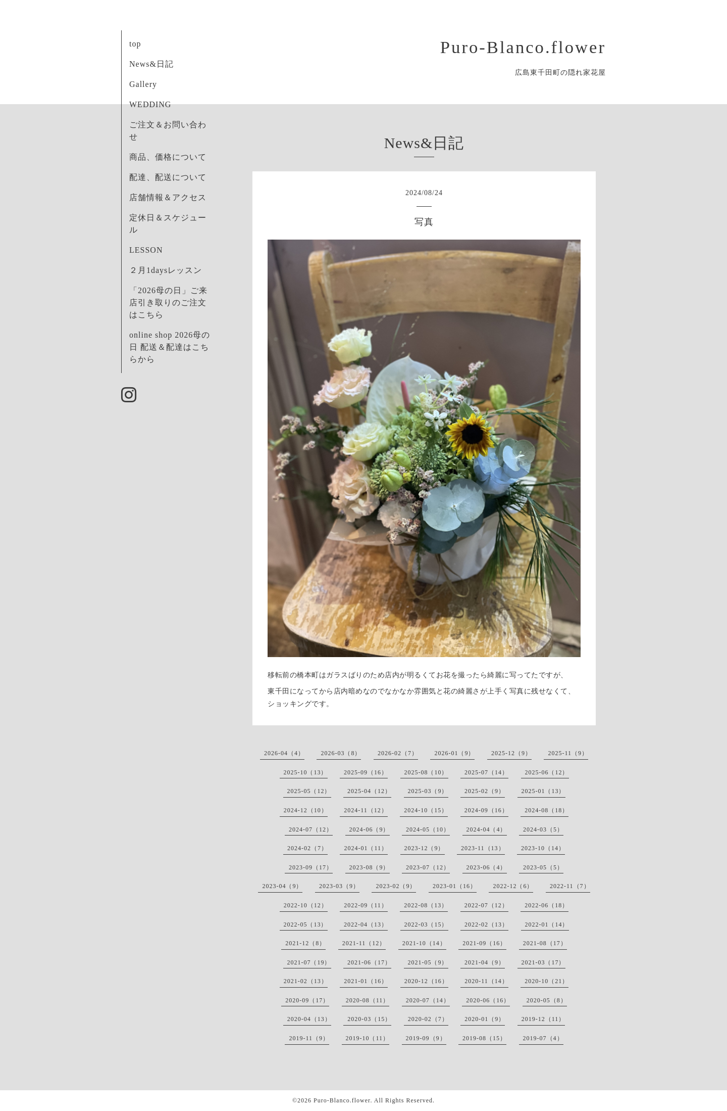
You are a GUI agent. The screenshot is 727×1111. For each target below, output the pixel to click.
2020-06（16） (488, 1000)
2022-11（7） (570, 886)
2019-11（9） (309, 1038)
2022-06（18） (546, 905)
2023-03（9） (339, 886)
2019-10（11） (368, 1038)
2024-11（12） (366, 810)
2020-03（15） (369, 1019)
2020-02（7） (428, 1019)
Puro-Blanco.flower (523, 47)
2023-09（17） (311, 867)
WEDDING (150, 104)
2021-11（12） (364, 943)
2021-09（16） (484, 943)
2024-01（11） (366, 848)
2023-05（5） (543, 867)
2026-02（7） (398, 753)
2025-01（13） (543, 791)
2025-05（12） (309, 791)
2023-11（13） (483, 848)
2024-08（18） (546, 810)
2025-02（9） (484, 791)
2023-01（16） (455, 886)
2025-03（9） (428, 791)
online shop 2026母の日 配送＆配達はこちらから (169, 347)
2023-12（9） (424, 848)
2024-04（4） (486, 829)
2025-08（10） (426, 772)
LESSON (146, 250)
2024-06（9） (369, 829)
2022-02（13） (486, 924)
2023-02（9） (396, 886)
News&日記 (151, 64)
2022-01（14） (547, 924)
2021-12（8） (305, 943)
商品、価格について (167, 157)
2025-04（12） (369, 791)
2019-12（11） (543, 1019)
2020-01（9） (484, 1019)
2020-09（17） (307, 1000)
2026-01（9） (454, 753)
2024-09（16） (486, 810)
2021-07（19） (309, 962)
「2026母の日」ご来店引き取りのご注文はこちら (168, 302)
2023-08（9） (369, 867)
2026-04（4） (284, 753)
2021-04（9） (484, 962)
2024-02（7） (307, 848)
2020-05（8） (547, 1000)
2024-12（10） (306, 810)
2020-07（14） (428, 1000)
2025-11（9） (568, 753)
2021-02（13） (306, 981)
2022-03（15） (426, 924)
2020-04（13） (309, 1019)
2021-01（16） (366, 981)
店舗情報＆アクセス (167, 197)
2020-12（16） (426, 981)
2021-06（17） (369, 962)
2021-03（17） (543, 962)
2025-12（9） (511, 753)
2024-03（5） (543, 829)
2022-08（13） (426, 905)
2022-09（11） (366, 905)
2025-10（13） (306, 772)
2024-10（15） (426, 810)
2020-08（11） (368, 1000)
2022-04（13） (366, 924)
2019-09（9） (426, 1038)
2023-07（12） (428, 867)
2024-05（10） (428, 829)
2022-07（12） (486, 905)
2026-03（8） (341, 753)
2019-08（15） (484, 1038)
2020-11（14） (486, 981)
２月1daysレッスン (165, 270)
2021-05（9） (428, 962)
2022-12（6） (513, 886)
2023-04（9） (282, 886)
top (135, 43)
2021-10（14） (424, 943)
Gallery (143, 84)
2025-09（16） (366, 772)
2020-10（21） (546, 981)
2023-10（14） (543, 848)
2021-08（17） (545, 943)
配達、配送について (167, 177)
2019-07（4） (543, 1038)
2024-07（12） (311, 829)
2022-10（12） (306, 905)
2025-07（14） (486, 772)
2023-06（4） (486, 867)
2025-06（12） (547, 772)
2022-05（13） (306, 924)
